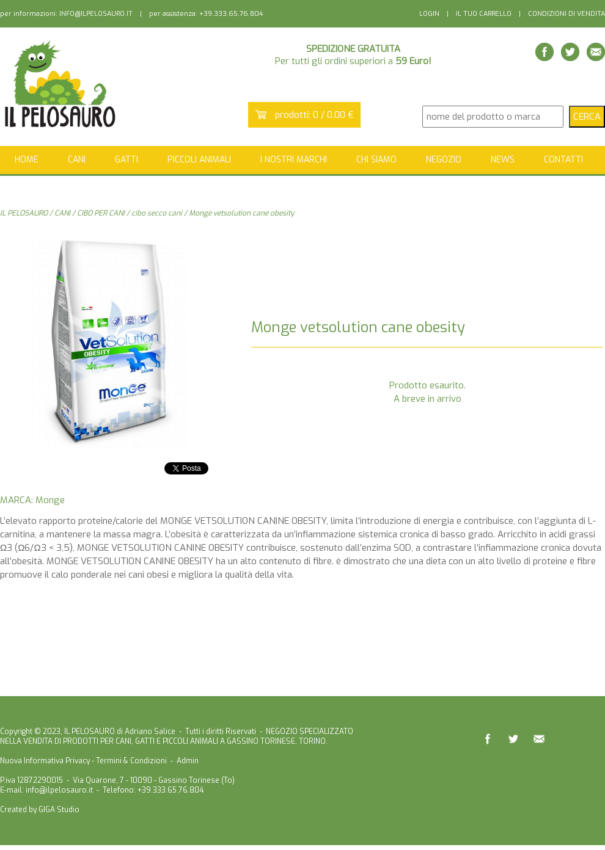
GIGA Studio (58, 810)
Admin (188, 761)
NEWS (503, 159)
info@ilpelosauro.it (59, 790)
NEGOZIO (443, 159)
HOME (26, 159)
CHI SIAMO (376, 159)
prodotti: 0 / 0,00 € (314, 115)
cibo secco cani (156, 213)
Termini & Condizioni (131, 761)
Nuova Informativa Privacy (45, 761)
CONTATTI (563, 159)
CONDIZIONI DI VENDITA (566, 13)
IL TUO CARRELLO (484, 13)
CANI (62, 213)
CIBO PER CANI (101, 213)
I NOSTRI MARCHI (293, 159)
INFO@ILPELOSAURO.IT (96, 13)
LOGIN (429, 13)
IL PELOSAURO (24, 213)
